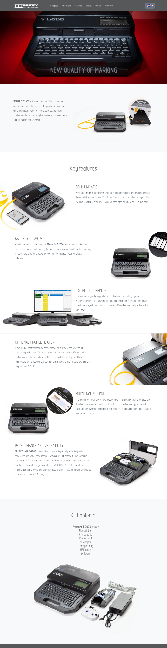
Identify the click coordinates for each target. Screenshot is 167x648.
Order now (109, 5)
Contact (98, 5)
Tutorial (89, 5)
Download (78, 5)
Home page (54, 5)
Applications (66, 5)
